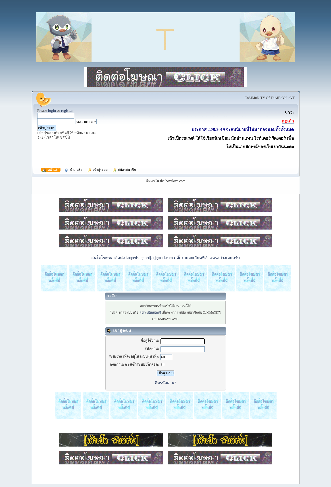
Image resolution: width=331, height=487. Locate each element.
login (52, 110)
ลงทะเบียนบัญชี (150, 312)
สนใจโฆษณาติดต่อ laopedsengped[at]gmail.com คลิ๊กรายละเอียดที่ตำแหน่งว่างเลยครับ (165, 257)
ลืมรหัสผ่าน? (165, 383)
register (66, 110)
